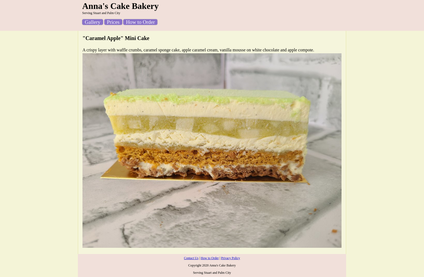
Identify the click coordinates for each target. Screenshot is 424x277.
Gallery (93, 22)
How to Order (140, 22)
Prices (113, 22)
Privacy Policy (230, 258)
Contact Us (191, 258)
